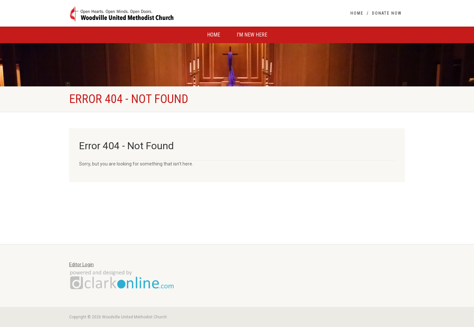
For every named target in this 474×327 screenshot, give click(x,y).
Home (356, 13)
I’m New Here (252, 35)
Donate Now (387, 13)
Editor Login (81, 264)
